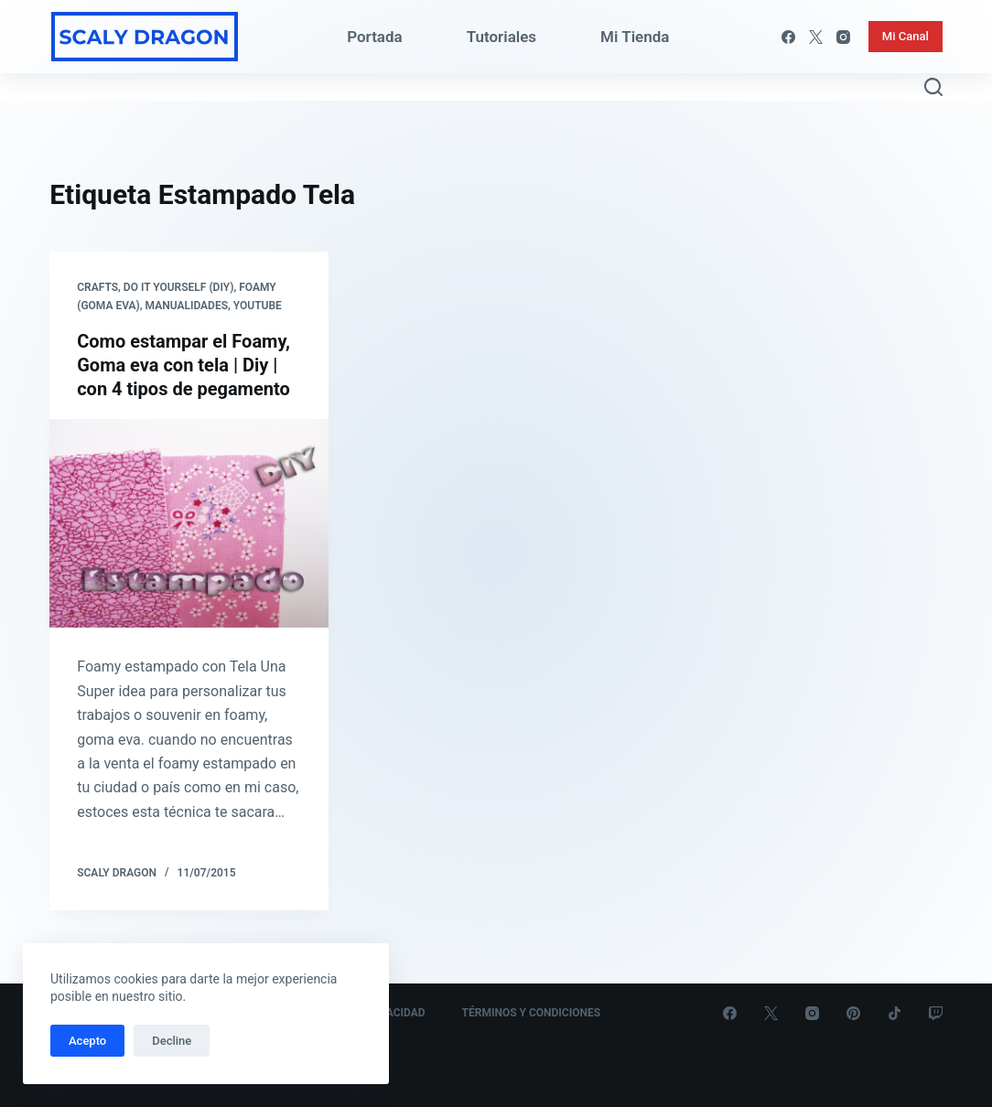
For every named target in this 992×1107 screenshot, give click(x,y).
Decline (171, 1041)
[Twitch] (936, 1013)
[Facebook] (788, 37)
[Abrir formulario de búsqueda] (933, 87)
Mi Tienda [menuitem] (634, 36)
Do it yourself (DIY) (179, 287)
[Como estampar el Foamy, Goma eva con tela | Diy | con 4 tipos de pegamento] (189, 524)
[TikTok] (894, 1013)
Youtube (257, 305)
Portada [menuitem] (375, 36)
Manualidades (187, 305)
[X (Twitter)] (816, 37)
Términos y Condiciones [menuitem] (531, 1012)
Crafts (97, 287)
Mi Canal (905, 36)
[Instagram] (843, 37)
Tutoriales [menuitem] (501, 36)
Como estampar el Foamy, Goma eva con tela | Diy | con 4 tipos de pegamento (183, 365)
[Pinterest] (853, 1013)
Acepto (87, 1041)
